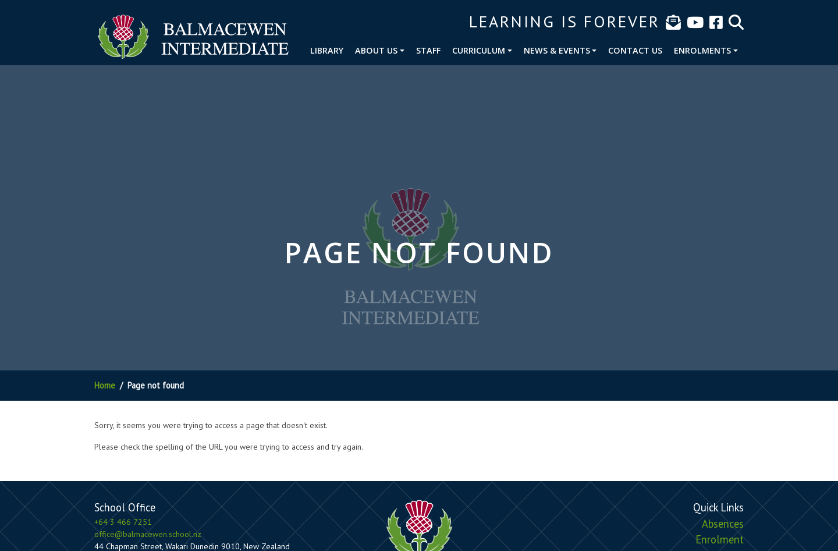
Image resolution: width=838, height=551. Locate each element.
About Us (376, 50)
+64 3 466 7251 (123, 522)
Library (326, 50)
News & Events (557, 50)
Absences (723, 524)
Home (104, 385)
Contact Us (635, 50)
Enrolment (719, 539)
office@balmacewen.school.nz (147, 534)
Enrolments (702, 50)
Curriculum (478, 50)
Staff (428, 50)
